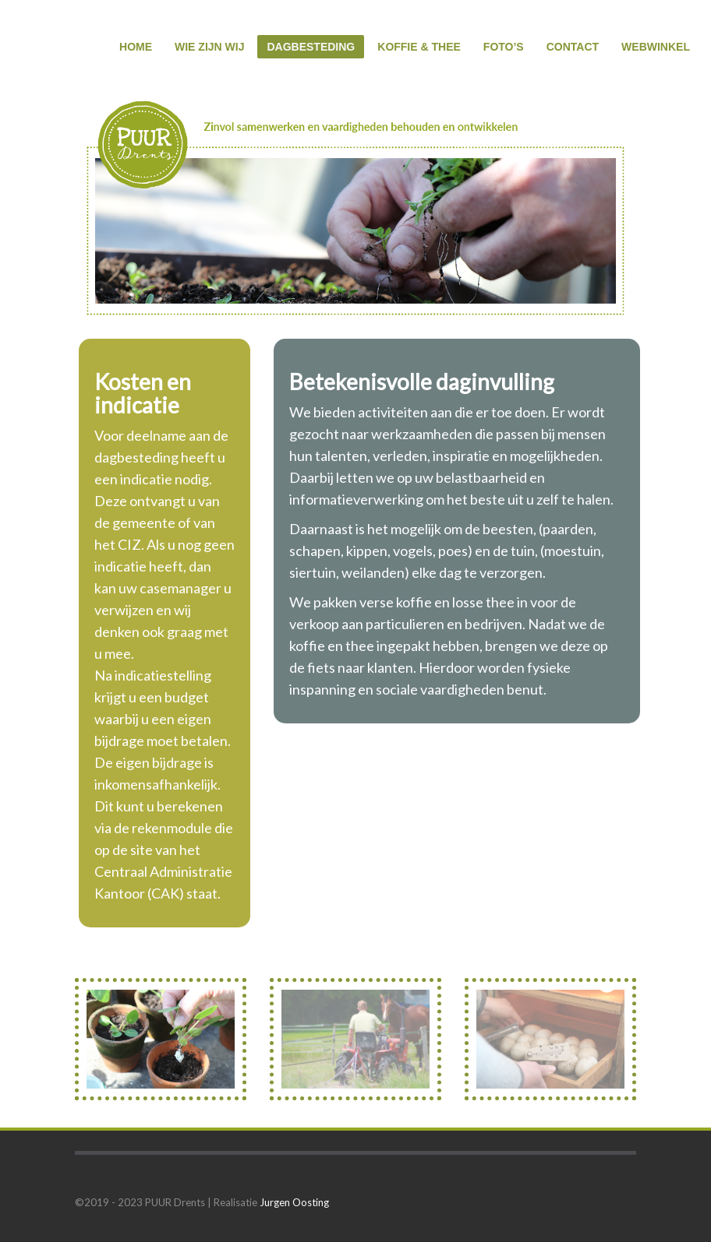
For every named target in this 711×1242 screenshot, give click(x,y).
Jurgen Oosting (294, 1202)
